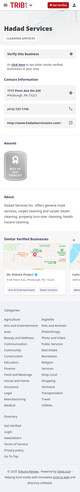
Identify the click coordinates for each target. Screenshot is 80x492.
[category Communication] (15, 344)
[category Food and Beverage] (18, 374)
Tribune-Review (28, 471)
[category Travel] (46, 399)
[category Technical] (48, 387)
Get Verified (12, 426)
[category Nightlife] (48, 319)
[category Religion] (47, 362)
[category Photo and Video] (53, 338)
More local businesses (74, 240)
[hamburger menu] (5, 5)
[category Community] (12, 350)
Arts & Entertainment (21, 290)
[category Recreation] (49, 356)
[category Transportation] (52, 393)
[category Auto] (7, 332)
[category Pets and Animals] (54, 325)
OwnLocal (64, 471)
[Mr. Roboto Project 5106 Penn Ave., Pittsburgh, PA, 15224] (35, 263)
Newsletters (12, 438)
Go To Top (11, 456)
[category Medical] (9, 405)
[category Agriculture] (12, 319)
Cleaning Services (20, 38)
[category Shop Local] (49, 374)
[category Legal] (8, 393)
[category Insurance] (11, 387)
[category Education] (11, 362)
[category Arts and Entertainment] (21, 325)
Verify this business (40, 54)
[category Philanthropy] (51, 332)
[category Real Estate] (49, 350)
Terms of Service (16, 444)
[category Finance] (9, 368)
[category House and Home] (16, 381)
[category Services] (47, 368)
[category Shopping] (48, 381)
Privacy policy (14, 450)
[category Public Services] (52, 344)
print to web (61, 477)
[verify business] (58, 5)
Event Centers (48, 290)
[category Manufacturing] (15, 399)
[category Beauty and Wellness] (19, 338)
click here (18, 65)
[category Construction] (13, 356)
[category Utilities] (47, 405)
